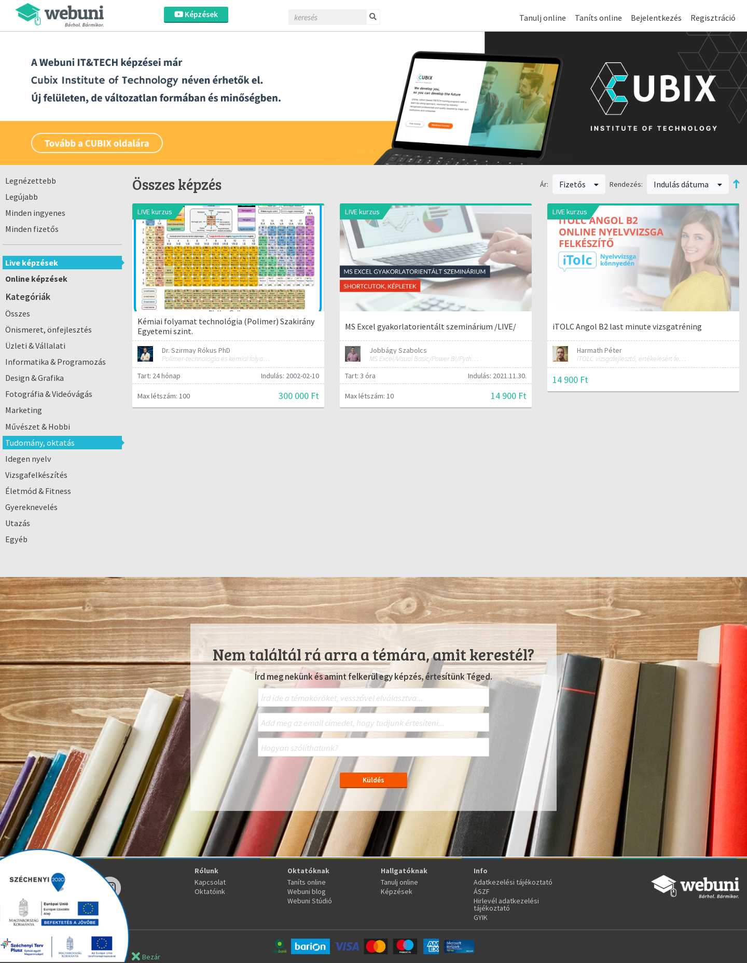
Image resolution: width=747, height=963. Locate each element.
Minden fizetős (32, 229)
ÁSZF (482, 891)
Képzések (196, 14)
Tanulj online (542, 17)
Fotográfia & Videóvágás (48, 394)
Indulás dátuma (688, 184)
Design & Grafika (34, 378)
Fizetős (579, 184)
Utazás (17, 523)
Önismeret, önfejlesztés (48, 329)
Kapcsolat (210, 882)
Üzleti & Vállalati (35, 345)
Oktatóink (210, 891)
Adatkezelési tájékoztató (513, 882)
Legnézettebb (30, 180)
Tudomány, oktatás (40, 442)
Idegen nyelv (28, 458)
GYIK (481, 917)
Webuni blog (306, 891)
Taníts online (598, 17)
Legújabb (21, 196)
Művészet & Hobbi (37, 426)
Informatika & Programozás (55, 361)
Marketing (23, 410)
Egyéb (16, 539)
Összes (17, 313)
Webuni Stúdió (309, 900)
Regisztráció (713, 17)
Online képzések (36, 278)
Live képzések (31, 262)
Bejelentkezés (656, 17)
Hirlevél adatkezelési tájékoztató (506, 904)
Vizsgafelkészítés (36, 475)
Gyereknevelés (31, 507)
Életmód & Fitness (38, 491)
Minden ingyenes (35, 213)
